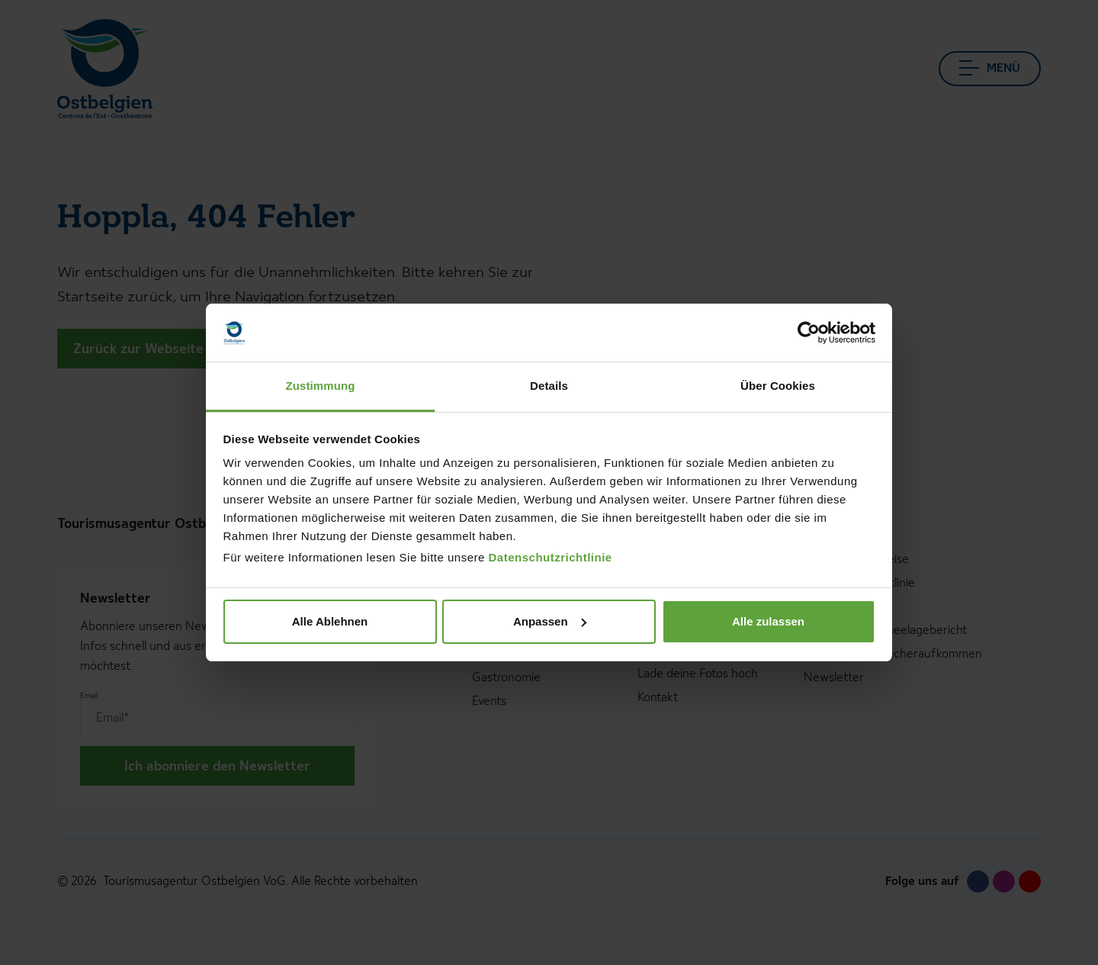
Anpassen (549, 621)
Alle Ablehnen (330, 621)
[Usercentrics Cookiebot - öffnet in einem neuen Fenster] (808, 332)
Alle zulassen (768, 621)
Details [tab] (549, 385)
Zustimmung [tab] (320, 385)
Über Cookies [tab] (777, 385)
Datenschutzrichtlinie (550, 557)
